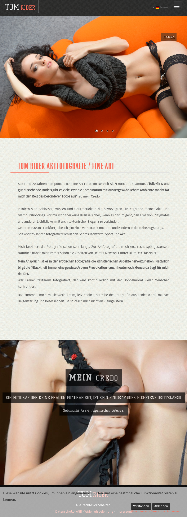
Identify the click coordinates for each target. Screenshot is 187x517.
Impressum (174, 511)
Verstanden (141, 506)
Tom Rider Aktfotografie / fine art (66, 166)
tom (20, 7)
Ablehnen (161, 506)
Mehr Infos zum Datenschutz (148, 511)
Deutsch (161, 7)
